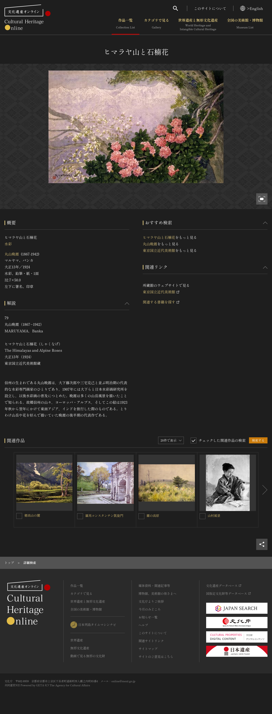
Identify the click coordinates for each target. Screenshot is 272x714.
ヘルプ (143, 625)
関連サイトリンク (151, 641)
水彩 (8, 243)
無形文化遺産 (79, 648)
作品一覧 (125, 24)
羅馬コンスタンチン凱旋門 (104, 515)
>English (251, 8)
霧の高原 (153, 515)
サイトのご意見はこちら (155, 656)
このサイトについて (210, 8)
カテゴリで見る (156, 24)
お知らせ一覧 (147, 617)
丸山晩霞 (12, 254)
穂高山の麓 (32, 515)
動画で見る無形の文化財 (87, 656)
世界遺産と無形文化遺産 (198, 24)
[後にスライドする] (262, 489)
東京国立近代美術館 (159, 250)
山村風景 (214, 515)
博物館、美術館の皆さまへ (157, 593)
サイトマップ (147, 648)
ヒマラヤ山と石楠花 (159, 237)
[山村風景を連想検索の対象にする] (202, 516)
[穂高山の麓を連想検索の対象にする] (19, 516)
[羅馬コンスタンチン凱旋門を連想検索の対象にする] (80, 516)
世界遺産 (76, 640)
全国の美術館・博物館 (245, 24)
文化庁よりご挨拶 (151, 601)
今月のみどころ (149, 609)
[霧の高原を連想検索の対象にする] (141, 516)
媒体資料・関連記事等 (154, 585)
